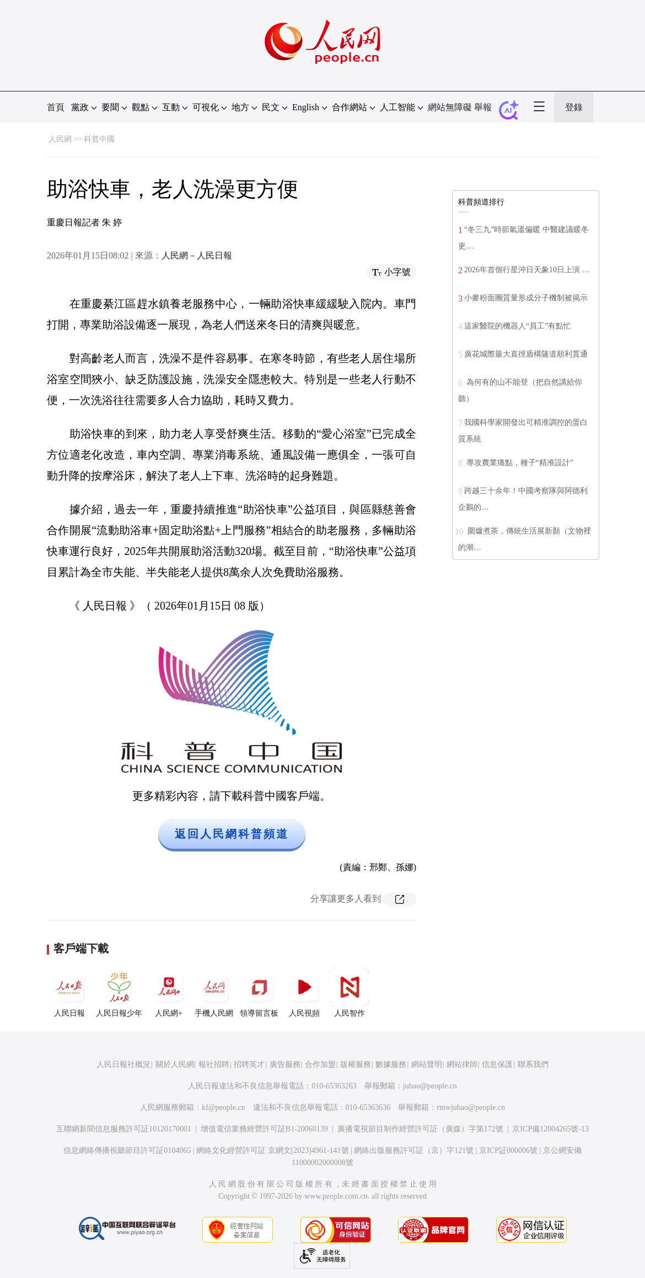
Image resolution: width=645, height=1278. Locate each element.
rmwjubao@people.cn (471, 1107)
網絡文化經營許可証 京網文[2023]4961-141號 (272, 1150)
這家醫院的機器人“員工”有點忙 (517, 326)
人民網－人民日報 (197, 255)
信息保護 (497, 1064)
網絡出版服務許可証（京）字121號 (414, 1150)
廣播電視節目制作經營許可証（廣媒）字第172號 (420, 1129)
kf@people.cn (223, 1107)
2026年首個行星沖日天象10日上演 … (527, 270)
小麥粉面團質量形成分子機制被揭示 (526, 298)
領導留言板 (259, 992)
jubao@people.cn (430, 1086)
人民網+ (168, 992)
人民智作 (349, 992)
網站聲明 (426, 1064)
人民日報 (69, 992)
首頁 (55, 107)
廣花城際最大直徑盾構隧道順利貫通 (526, 354)
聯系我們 (533, 1064)
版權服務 (355, 1064)
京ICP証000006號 (508, 1150)
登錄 (574, 107)
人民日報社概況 (123, 1064)
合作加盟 (320, 1064)
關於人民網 (174, 1064)
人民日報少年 (119, 992)
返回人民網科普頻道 (232, 834)
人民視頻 (304, 992)
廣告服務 (285, 1064)
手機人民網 (214, 992)
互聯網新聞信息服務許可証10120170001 (123, 1129)
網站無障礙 (450, 107)
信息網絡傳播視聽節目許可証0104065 (127, 1150)
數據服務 (390, 1064)
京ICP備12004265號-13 (550, 1129)
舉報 (483, 107)
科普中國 (99, 139)
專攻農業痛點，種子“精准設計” (518, 463)
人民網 (60, 139)
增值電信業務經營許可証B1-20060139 (264, 1129)
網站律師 (462, 1064)
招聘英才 (249, 1064)
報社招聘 (213, 1064)
